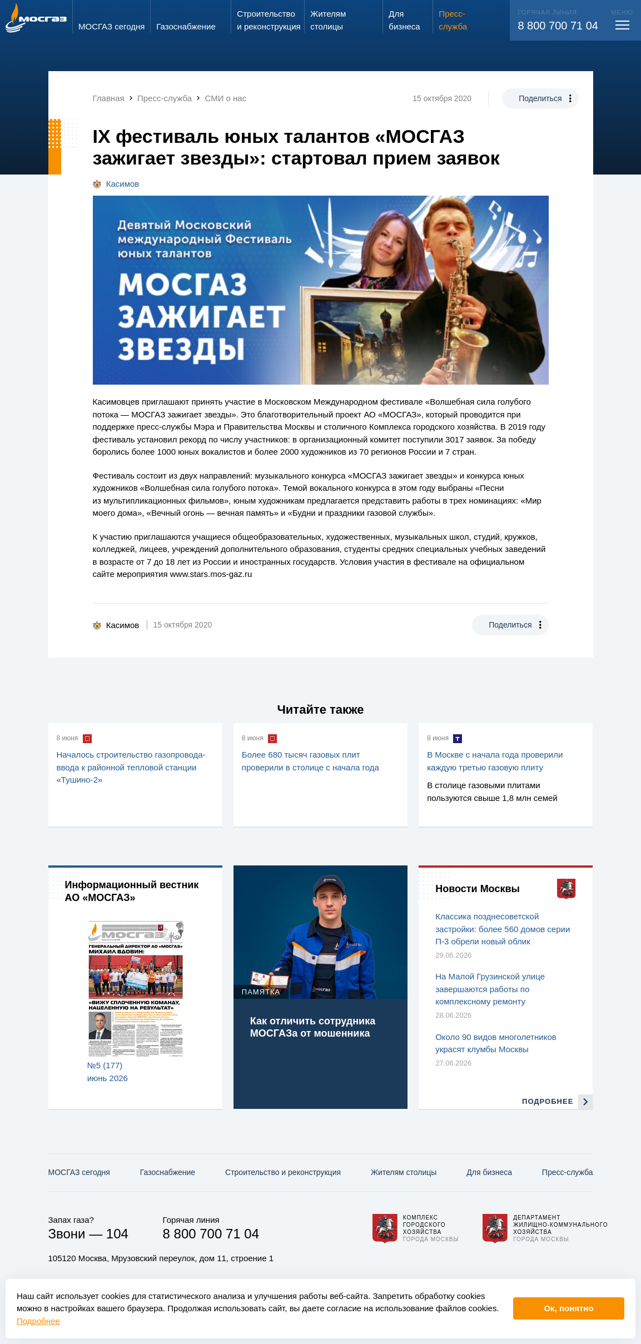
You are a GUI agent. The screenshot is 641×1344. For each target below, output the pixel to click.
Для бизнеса (489, 1172)
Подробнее (38, 1321)
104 (117, 1233)
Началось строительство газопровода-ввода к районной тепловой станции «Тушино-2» (131, 767)
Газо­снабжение (167, 1172)
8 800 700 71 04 (558, 25)
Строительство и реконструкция (283, 1172)
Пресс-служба (567, 1172)
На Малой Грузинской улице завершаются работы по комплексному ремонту (490, 989)
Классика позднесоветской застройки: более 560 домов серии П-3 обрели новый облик (502, 929)
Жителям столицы (403, 1172)
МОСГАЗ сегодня (79, 1172)
